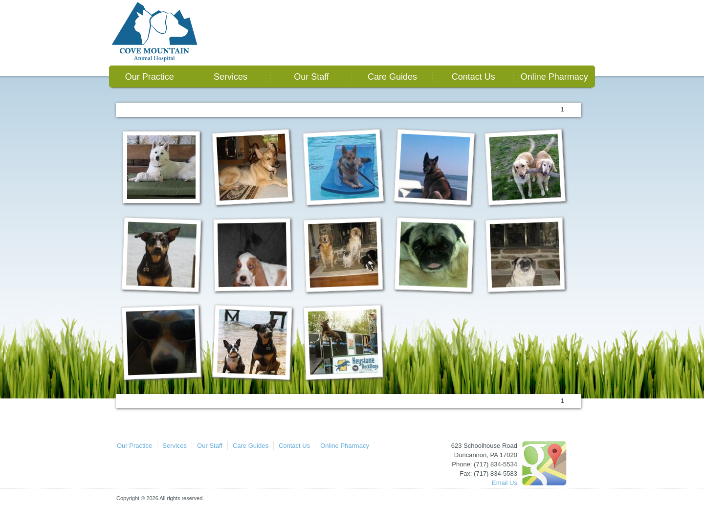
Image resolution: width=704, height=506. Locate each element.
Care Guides (392, 77)
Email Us (504, 482)
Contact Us (473, 77)
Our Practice (149, 77)
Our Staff (311, 77)
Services (230, 77)
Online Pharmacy (554, 77)
